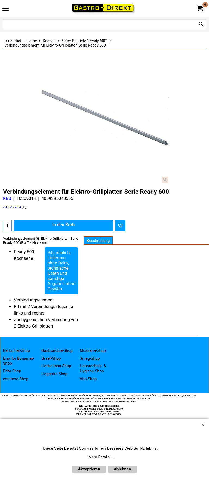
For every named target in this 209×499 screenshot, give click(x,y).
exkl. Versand (12, 207)
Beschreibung (98, 240)
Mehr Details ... (101, 457)
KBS (7, 198)
